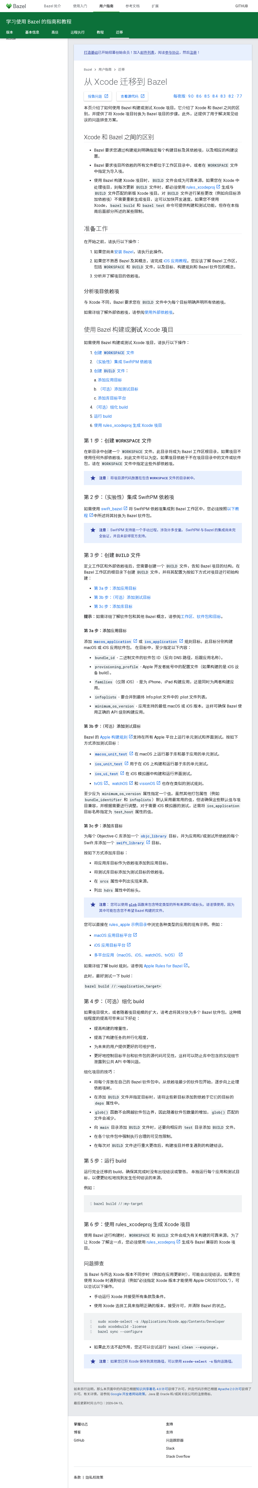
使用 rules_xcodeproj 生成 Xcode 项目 (128, 425)
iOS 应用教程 (175, 261)
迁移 (121, 69)
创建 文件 (114, 352)
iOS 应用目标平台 (109, 945)
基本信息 (32, 32)
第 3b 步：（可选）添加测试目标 (122, 597)
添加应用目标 (110, 380)
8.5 (207, 96)
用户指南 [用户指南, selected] (106, 6)
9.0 (191, 96)
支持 (169, 1432)
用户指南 (105, 69)
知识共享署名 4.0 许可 (152, 1389)
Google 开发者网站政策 (128, 1394)
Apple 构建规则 (113, 737)
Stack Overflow (178, 1456)
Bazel (88, 69)
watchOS (120, 783)
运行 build (103, 416)
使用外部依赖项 (158, 312)
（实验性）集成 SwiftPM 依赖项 (123, 361)
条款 (77, 1477)
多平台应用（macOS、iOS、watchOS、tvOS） (135, 955)
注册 (193, 52)
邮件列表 (147, 52)
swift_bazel (111, 509)
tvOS (98, 783)
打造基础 (91, 52)
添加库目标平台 (112, 398)
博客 (77, 1432)
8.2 (231, 96)
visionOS (147, 783)
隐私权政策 (94, 1477)
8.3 (223, 96)
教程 (100, 32)
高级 (54, 32)
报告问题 (98, 96)
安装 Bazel (123, 251)
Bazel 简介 (52, 6)
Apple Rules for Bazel (163, 966)
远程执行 (78, 32)
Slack (170, 1448)
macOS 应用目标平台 (113, 935)
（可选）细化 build (111, 407)
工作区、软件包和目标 (201, 616)
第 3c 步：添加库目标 (113, 606)
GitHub (241, 6)
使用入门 (80, 6)
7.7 (239, 96)
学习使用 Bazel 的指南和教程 (39, 22)
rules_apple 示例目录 (128, 924)
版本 (9, 32)
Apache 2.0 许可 (230, 1389)
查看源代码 (133, 96)
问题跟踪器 (175, 1440)
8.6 (199, 96)
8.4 (215, 96)
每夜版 (179, 96)
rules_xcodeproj (200, 187)
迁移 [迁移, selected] (119, 32)
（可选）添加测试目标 (118, 389)
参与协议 (172, 52)
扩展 (155, 6)
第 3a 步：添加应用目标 (115, 588)
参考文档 (132, 6)
